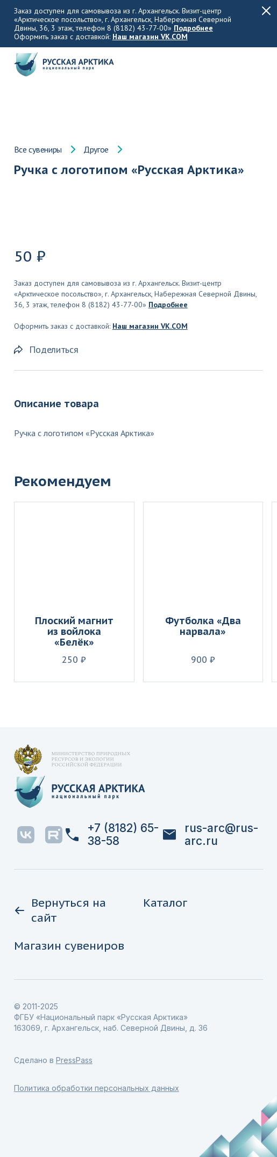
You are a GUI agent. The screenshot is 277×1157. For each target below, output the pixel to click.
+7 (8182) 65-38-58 (112, 835)
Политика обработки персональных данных (96, 1088)
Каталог (165, 902)
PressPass (74, 1060)
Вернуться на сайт (60, 910)
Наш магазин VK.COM (150, 36)
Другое (96, 149)
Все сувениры (38, 149)
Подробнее (193, 28)
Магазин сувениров (69, 945)
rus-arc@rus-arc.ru (210, 835)
